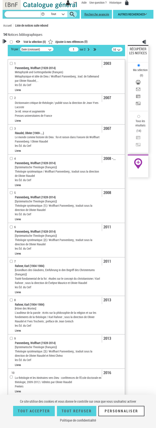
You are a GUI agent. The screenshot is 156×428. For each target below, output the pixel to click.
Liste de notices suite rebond (31, 25)
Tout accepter (34, 411)
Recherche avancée (96, 14)
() (67, 41)
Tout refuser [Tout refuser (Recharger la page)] (77, 411)
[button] (43, 14)
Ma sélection (140, 70)
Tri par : (15, 49)
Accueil (7, 25)
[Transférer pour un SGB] (138, 105)
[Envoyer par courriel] (138, 91)
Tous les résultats (140, 123)
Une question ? (98, 2)
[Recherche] (23, 14)
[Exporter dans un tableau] (138, 98)
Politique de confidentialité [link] (78, 420)
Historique (115, 2)
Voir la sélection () (34, 42)
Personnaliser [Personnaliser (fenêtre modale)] (121, 411)
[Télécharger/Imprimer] (138, 84)
